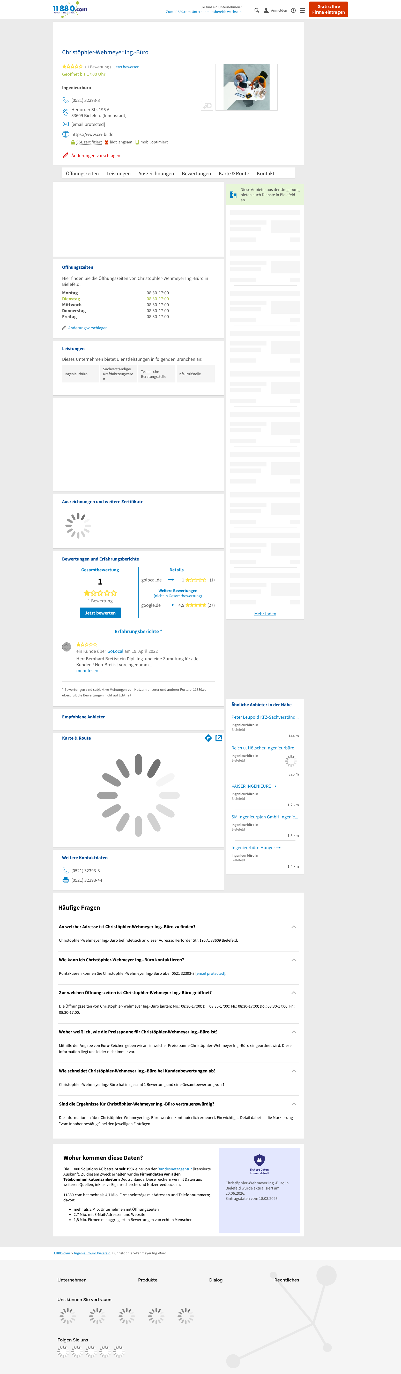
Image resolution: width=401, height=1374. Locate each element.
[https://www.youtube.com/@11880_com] (119, 1351)
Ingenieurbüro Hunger (253, 847)
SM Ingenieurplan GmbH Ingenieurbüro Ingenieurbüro (265, 817)
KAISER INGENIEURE (251, 786)
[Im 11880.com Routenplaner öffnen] (208, 737)
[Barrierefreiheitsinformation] (295, 10)
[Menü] (304, 10)
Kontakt (265, 173)
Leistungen (119, 173)
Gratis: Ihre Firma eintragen (328, 9)
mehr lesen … (90, 670)
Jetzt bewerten (100, 613)
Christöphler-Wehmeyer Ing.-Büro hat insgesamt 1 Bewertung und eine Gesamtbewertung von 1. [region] (142, 1084)
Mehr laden (265, 614)
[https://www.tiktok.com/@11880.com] (91, 1351)
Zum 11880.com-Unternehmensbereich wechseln (204, 11)
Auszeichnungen (156, 173)
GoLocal (115, 651)
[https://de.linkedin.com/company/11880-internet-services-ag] (105, 1351)
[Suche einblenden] (259, 10)
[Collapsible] (294, 927)
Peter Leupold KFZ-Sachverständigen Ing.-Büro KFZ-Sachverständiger (265, 717)
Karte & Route (234, 173)
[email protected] (210, 973)
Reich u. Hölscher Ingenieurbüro (263, 748)
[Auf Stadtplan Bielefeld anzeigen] (219, 738)
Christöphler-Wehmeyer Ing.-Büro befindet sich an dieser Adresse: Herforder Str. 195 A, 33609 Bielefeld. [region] (148, 940)
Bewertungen (196, 173)
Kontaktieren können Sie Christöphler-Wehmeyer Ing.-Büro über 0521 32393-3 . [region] (142, 973)
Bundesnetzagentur (175, 1168)
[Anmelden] (277, 10)
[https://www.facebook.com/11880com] (63, 1351)
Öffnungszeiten (82, 173)
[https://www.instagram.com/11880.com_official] (77, 1351)
